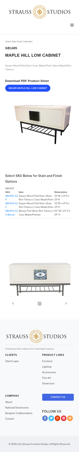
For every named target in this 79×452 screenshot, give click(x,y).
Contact (9, 418)
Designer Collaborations (18, 413)
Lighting (47, 366)
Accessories (49, 372)
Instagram (57, 419)
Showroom (48, 383)
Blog (70, 419)
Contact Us (58, 397)
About (8, 402)
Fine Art (46, 377)
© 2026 (13, 444)
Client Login (12, 361)
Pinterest (63, 419)
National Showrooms (17, 407)
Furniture (47, 361)
